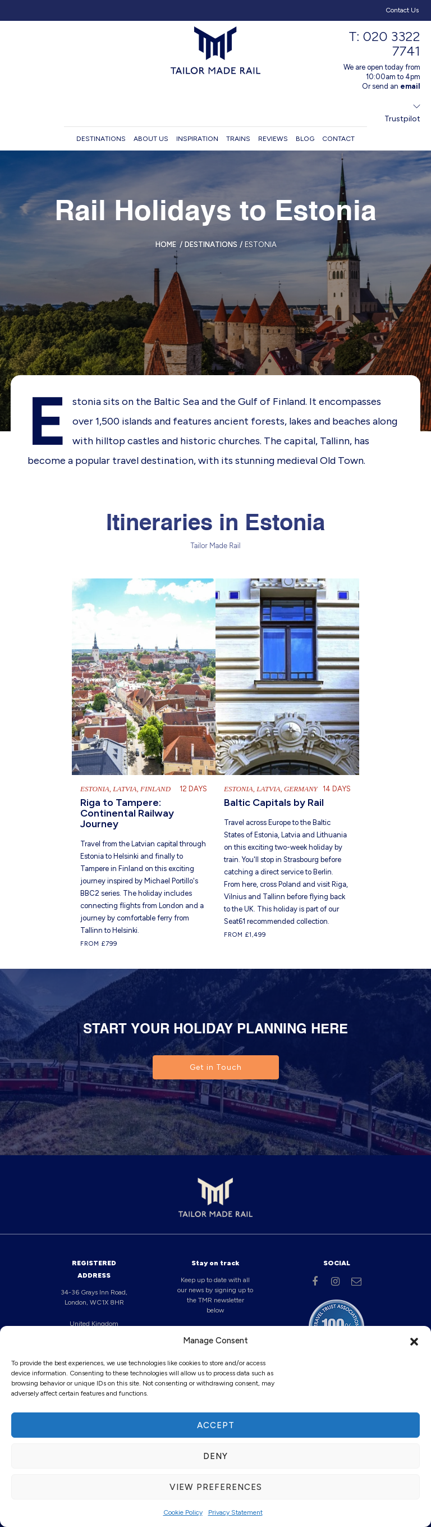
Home (165, 244)
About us (151, 139)
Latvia (124, 789)
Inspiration (197, 139)
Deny (215, 1456)
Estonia (94, 789)
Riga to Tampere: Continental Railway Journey (127, 813)
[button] (414, 1340)
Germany (301, 789)
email (410, 86)
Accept (216, 1425)
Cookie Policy (183, 1512)
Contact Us (402, 10)
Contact (338, 139)
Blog (305, 139)
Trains (238, 139)
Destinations (101, 139)
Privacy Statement (235, 1512)
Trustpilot (402, 119)
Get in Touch (216, 1067)
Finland (155, 789)
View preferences (215, 1487)
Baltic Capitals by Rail (274, 802)
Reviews (273, 139)
